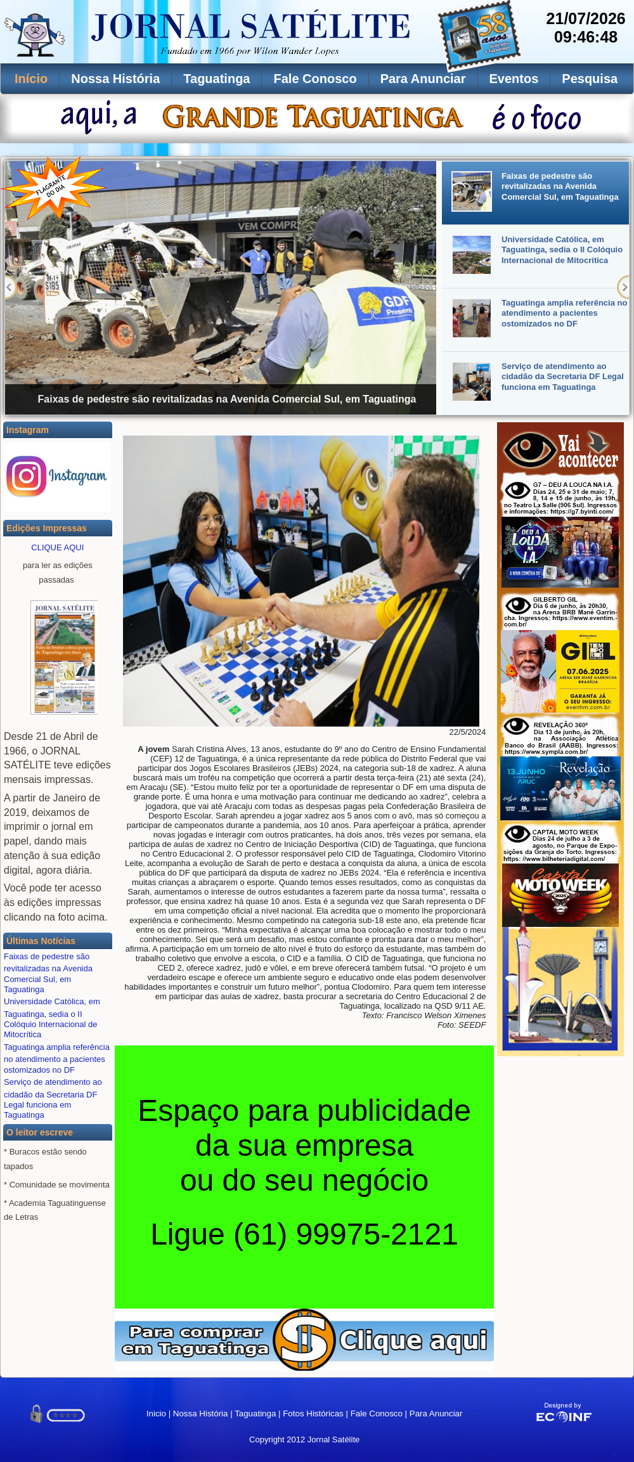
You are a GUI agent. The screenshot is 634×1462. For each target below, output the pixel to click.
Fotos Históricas (313, 1413)
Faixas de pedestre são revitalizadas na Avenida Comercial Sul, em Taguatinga (48, 973)
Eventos (514, 79)
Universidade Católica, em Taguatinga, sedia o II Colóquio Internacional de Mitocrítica (52, 1018)
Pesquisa (590, 79)
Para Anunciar (423, 79)
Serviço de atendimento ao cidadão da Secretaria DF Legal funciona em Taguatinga (53, 1098)
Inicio (156, 1413)
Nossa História (115, 79)
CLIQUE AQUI (57, 547)
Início (31, 79)
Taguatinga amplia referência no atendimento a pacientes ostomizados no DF (57, 1058)
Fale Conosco (314, 79)
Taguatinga (216, 79)
